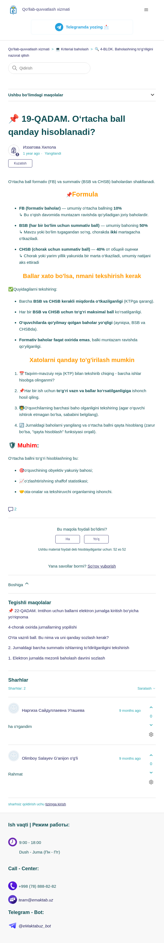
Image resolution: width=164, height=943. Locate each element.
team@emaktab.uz (36, 900)
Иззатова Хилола (39, 147)
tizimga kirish (55, 804)
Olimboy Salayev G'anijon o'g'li (50, 758)
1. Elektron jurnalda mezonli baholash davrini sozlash (56, 658)
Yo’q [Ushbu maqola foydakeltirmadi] (96, 539)
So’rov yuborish (102, 566)
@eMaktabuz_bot (35, 926)
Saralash (146, 688)
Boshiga (19, 584)
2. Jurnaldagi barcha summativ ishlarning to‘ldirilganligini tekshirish (68, 647)
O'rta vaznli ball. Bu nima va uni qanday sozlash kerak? (58, 637)
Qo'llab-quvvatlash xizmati (29, 49)
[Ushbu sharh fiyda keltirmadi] (151, 725)
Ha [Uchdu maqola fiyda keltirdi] (68, 539)
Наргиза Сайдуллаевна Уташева (53, 710)
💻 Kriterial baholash (72, 49)
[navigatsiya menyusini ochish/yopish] (146, 9)
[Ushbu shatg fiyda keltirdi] (151, 707)
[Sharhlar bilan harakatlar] (151, 734)
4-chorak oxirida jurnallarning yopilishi (42, 627)
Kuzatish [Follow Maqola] (20, 163)
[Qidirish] (49, 68)
